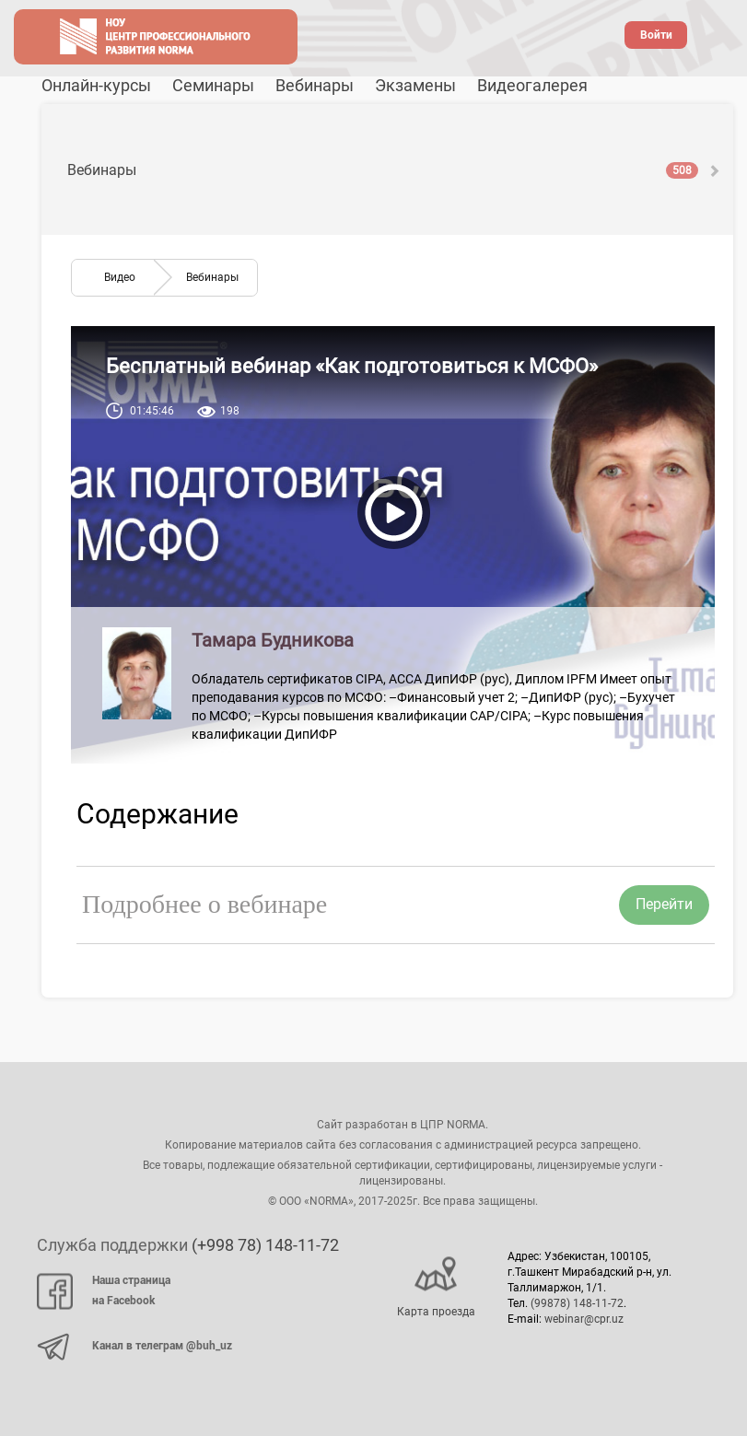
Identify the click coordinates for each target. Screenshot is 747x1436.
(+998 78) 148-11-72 (265, 1245)
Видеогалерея (532, 85)
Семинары (213, 85)
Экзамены (415, 85)
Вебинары (314, 85)
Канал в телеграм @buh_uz (134, 1346)
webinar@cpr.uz (584, 1319)
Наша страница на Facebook (103, 1291)
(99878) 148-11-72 (577, 1303)
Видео (119, 277)
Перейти (664, 904)
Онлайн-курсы (96, 85)
